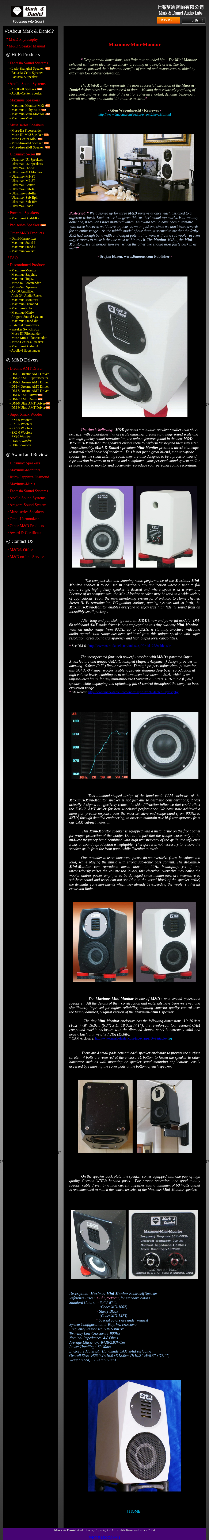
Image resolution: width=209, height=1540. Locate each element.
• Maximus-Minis (21, 484)
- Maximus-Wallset (22, 251)
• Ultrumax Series (21, 154)
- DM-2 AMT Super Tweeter (29, 378)
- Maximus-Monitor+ (24, 300)
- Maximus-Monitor (23, 270)
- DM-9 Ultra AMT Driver (27, 407)
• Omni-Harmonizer (23, 518)
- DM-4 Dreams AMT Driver (29, 386)
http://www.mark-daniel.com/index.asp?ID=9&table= (131, 1038)
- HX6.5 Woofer (20, 445)
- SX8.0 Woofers (21, 432)
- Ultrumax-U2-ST (22, 168)
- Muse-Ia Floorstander (25, 283)
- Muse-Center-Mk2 (23, 139)
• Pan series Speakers (24, 225)
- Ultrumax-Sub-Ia (22, 189)
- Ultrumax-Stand (21, 206)
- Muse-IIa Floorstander (26, 130)
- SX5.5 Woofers (21, 424)
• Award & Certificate (24, 532)
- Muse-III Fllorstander (25, 333)
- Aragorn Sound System (26, 316)
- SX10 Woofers (20, 436)
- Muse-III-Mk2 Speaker (26, 134)
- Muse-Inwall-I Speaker (26, 143)
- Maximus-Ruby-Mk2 (25, 110)
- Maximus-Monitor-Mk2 (27, 105)
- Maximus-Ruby (21, 308)
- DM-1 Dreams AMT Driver (29, 374)
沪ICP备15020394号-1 (104, 1537)
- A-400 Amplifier (22, 291)
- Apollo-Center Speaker (26, 93)
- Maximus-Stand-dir (24, 321)
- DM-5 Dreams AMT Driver (29, 390)
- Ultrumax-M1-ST (22, 176)
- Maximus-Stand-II (23, 247)
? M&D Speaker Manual (25, 46)
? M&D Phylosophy (22, 39)
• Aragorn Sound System (26, 505)
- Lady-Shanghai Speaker (27, 68)
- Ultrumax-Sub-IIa (23, 193)
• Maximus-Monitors (23, 470)
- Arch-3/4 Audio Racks (26, 295)
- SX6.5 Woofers (21, 428)
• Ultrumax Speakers (23, 463)
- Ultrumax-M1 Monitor (26, 172)
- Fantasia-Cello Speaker (26, 72)
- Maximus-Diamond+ (25, 304)
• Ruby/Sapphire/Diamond (28, 477)
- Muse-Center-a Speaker (26, 342)
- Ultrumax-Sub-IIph (24, 197)
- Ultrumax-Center (22, 185)
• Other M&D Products (25, 525)
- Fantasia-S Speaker (23, 77)
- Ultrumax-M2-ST (22, 180)
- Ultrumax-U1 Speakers (26, 159)
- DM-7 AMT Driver (24, 399)
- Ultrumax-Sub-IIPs (23, 202)
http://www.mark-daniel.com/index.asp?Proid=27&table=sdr (129, 645)
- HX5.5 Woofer (20, 441)
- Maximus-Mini (21, 118)
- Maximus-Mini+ (22, 312)
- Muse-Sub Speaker (23, 287)
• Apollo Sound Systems (26, 498)
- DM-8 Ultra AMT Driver (27, 403)
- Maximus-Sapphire (23, 274)
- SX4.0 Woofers (21, 420)
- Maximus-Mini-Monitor (27, 114)
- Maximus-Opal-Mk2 (24, 218)
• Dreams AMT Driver (25, 368)
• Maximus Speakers (23, 100)
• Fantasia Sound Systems (27, 63)
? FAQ (12, 258)
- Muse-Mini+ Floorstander (28, 338)
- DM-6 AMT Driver (24, 395)
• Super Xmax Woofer (24, 414)
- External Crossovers (24, 325)
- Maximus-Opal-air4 (24, 346)
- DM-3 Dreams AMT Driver (29, 382)
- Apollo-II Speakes (23, 89)
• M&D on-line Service (25, 556)
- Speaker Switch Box (24, 329)
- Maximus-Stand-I (22, 242)
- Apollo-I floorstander (25, 350)
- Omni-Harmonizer (23, 238)
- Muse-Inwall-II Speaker (27, 147)
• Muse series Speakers (25, 125)
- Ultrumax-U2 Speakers (26, 164)
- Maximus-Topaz (22, 278)
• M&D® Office (20, 549)
